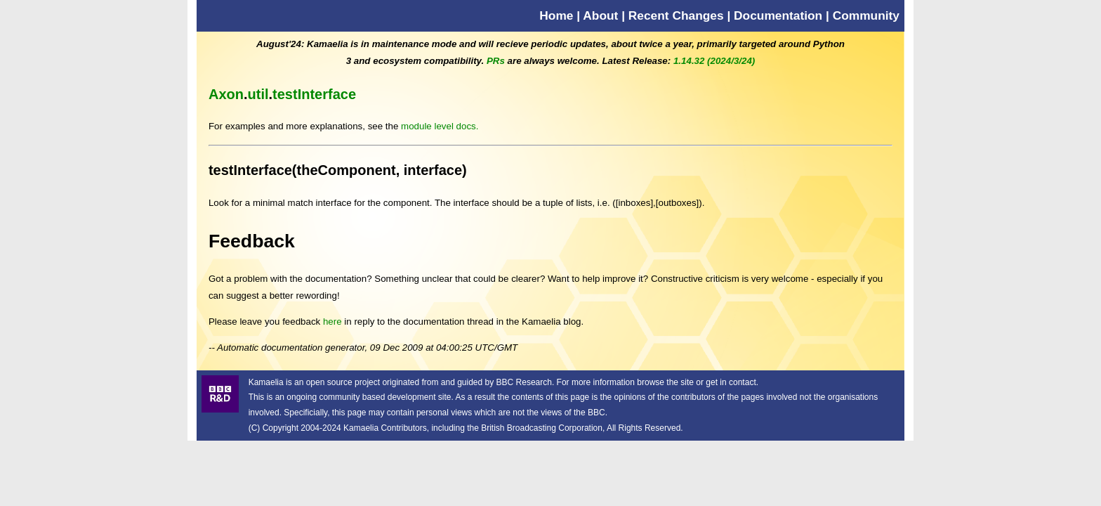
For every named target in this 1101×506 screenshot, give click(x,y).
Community (866, 15)
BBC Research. (525, 382)
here (332, 321)
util (258, 94)
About (600, 15)
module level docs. (439, 126)
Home (556, 15)
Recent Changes (676, 15)
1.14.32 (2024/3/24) (714, 61)
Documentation (778, 15)
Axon (226, 94)
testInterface (314, 94)
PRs (496, 61)
